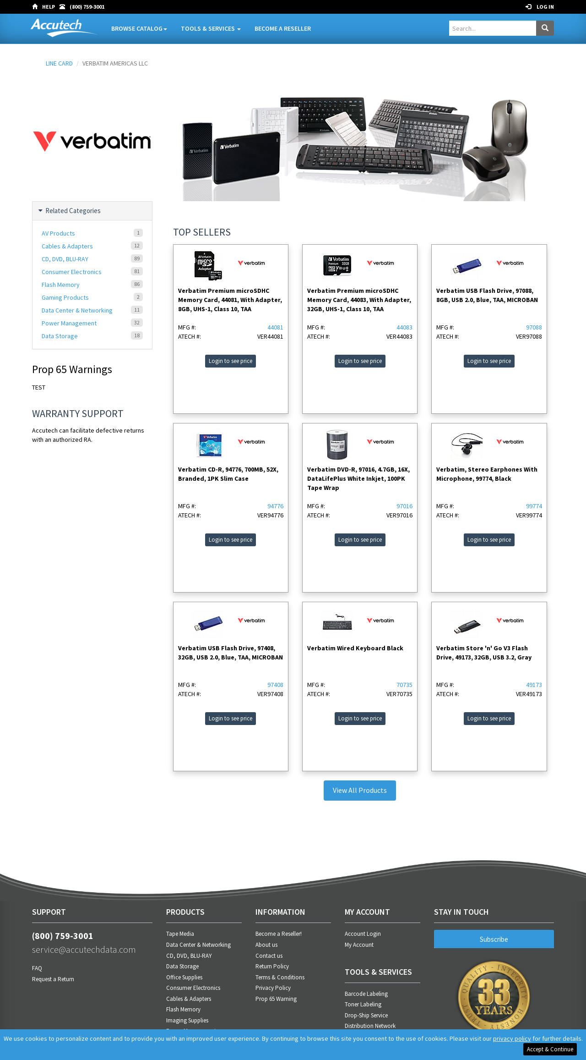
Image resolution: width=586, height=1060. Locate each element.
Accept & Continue (550, 1049)
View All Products (360, 790)
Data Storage (92, 335)
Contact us (268, 956)
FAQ (37, 968)
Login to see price (230, 361)
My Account (359, 945)
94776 (275, 506)
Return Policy (272, 966)
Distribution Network (370, 1026)
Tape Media (180, 934)
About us (266, 945)
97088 (534, 327)
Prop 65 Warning (276, 999)
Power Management (92, 323)
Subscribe (494, 939)
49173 (534, 685)
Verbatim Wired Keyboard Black (355, 648)
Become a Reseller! (278, 934)
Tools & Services (211, 28)
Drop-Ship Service (366, 1015)
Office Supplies (184, 977)
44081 (275, 327)
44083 (404, 327)
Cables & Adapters (92, 246)
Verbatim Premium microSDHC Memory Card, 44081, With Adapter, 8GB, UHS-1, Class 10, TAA (230, 299)
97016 (404, 506)
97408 (275, 685)
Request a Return (53, 979)
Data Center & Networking (92, 310)
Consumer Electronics (92, 271)
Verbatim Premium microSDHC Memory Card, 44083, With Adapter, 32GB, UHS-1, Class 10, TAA (359, 299)
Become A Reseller (283, 28)
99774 (534, 506)
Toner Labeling (363, 1004)
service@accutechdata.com (84, 949)
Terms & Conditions (279, 977)
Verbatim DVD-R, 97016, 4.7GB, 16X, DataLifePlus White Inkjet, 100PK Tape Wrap (358, 478)
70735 (404, 685)
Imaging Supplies (187, 1020)
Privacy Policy (273, 988)
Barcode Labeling (366, 994)
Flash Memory (92, 284)
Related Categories (70, 210)
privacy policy (512, 1038)
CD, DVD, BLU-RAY (92, 258)
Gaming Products (92, 297)
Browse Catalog (139, 28)
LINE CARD (59, 63)
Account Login (363, 934)
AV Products (92, 233)
